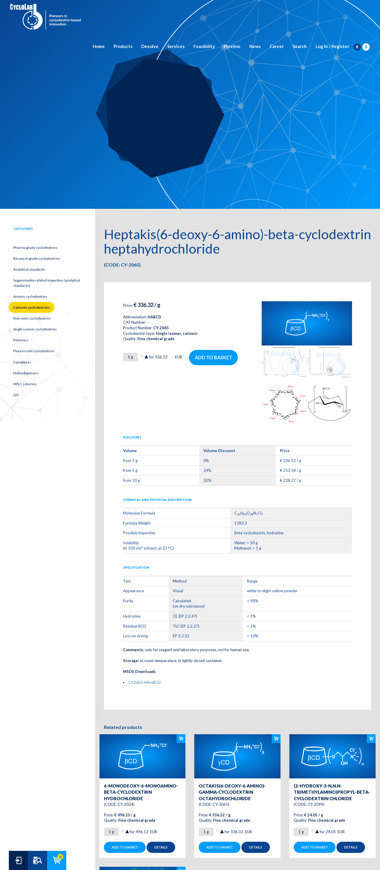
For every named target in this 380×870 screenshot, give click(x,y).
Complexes (22, 362)
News (255, 46)
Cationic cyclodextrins (31, 307)
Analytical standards (29, 269)
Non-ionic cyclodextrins (32, 318)
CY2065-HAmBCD (144, 682)
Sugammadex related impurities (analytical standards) (46, 282)
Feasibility (204, 46)
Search (300, 46)
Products (123, 46)
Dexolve (149, 46)
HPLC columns (24, 384)
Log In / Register (332, 46)
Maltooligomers (26, 373)
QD (16, 395)
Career (277, 46)
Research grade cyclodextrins (36, 258)
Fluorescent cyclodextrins (34, 351)
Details (160, 847)
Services (176, 46)
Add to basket (213, 357)
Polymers (21, 340)
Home (99, 46)
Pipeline (232, 46)
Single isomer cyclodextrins (35, 329)
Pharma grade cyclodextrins (35, 247)
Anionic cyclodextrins (30, 296)
